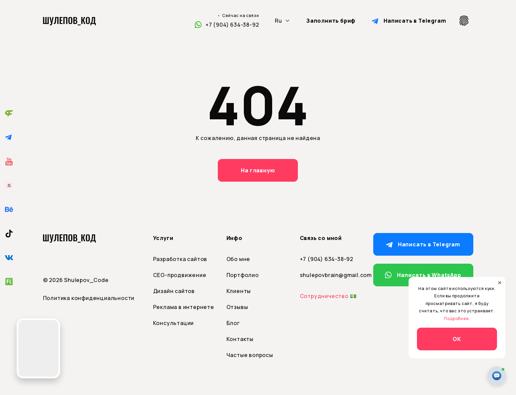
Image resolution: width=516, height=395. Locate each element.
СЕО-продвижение (179, 275)
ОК (457, 339)
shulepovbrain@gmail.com (331, 275)
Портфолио (242, 275)
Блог (233, 323)
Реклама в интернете (183, 307)
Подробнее (456, 318)
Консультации (173, 323)
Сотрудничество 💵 (328, 296)
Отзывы (237, 307)
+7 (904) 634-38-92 (232, 24)
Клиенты (238, 291)
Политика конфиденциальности (89, 298)
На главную (258, 170)
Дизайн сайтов (174, 291)
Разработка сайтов (180, 259)
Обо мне (238, 259)
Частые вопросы (249, 355)
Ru (278, 20)
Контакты (239, 339)
